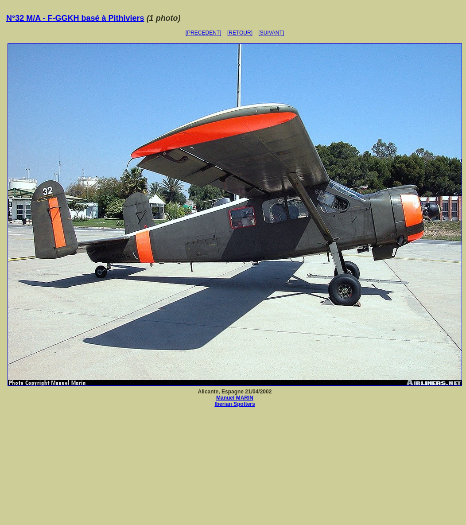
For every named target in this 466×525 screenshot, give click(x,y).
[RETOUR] (239, 33)
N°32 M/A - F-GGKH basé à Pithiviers (75, 18)
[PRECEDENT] (203, 33)
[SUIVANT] (271, 33)
